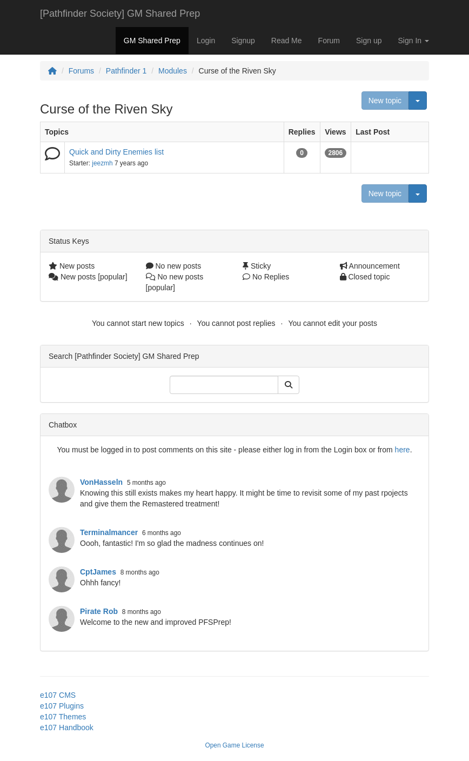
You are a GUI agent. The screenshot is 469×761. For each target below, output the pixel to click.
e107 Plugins (62, 706)
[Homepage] (52, 70)
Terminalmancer (109, 532)
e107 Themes (63, 716)
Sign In (413, 40)
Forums (81, 70)
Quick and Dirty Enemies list (116, 152)
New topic (384, 100)
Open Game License (234, 745)
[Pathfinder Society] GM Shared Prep (120, 13)
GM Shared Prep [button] (152, 40)
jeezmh (102, 163)
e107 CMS (58, 695)
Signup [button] (243, 40)
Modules (172, 70)
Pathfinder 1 (126, 70)
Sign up (368, 40)
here (402, 449)
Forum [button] (329, 40)
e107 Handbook (66, 727)
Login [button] (206, 40)
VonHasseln (101, 482)
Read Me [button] (286, 40)
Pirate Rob (99, 611)
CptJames (98, 572)
